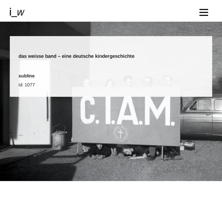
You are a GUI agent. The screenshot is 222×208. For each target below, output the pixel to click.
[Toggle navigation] (205, 10)
